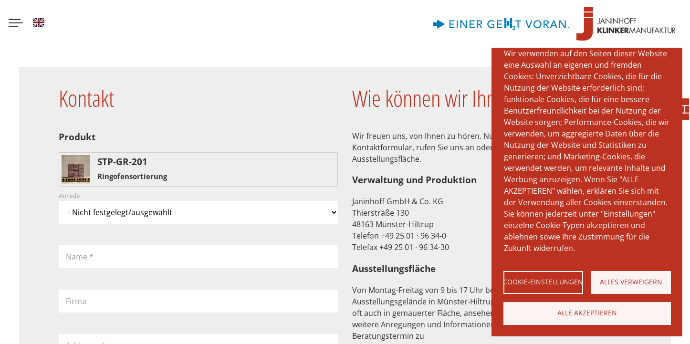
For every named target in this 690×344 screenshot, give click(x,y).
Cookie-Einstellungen (543, 281)
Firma (76, 301)
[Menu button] (15, 24)
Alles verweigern (631, 281)
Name (80, 256)
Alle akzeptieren (587, 312)
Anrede (69, 196)
